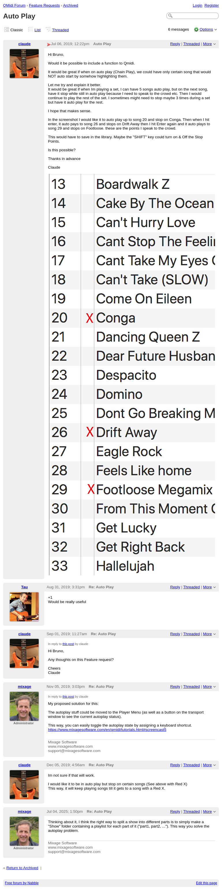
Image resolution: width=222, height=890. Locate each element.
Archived (70, 5)
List (38, 30)
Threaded (60, 30)
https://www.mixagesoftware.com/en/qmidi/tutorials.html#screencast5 (107, 729)
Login (197, 5)
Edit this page (206, 883)
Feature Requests (44, 5)
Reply (175, 44)
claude (24, 44)
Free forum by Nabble (22, 883)
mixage (24, 686)
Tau (24, 587)
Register (211, 5)
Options (206, 29)
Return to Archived (22, 868)
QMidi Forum (14, 5)
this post (68, 644)
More (207, 44)
